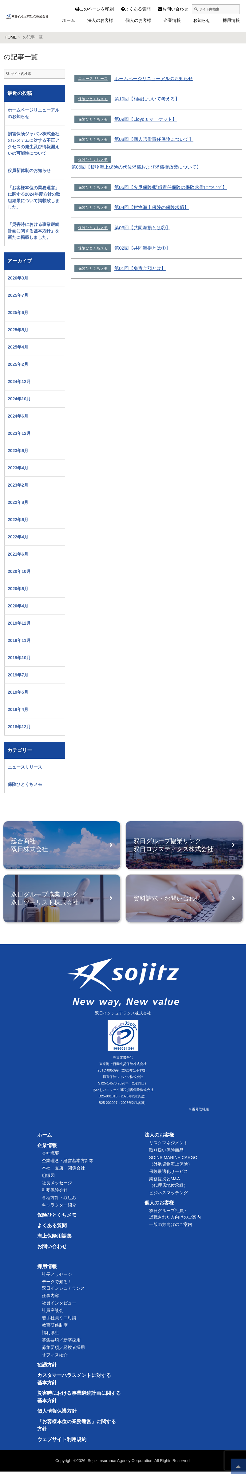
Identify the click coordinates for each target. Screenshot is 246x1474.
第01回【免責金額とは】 (140, 268)
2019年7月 (18, 674)
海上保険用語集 (54, 1238)
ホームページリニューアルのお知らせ (153, 78)
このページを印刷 (94, 8)
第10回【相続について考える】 (147, 98)
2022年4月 (18, 536)
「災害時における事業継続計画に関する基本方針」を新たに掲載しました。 (33, 231)
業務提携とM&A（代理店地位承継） (168, 1184)
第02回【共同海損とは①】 (142, 248)
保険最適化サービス (168, 1173)
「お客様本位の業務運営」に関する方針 (76, 1427)
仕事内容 (50, 1298)
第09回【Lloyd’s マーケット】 (145, 119)
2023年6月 (18, 450)
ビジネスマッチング (168, 1195)
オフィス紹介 (55, 1357)
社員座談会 (52, 1312)
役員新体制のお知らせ (29, 170)
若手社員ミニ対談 (59, 1320)
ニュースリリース (93, 78)
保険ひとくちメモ (93, 99)
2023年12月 (19, 433)
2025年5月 (18, 329)
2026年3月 (18, 278)
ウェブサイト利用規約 (61, 1441)
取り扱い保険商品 (166, 1152)
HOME (11, 37)
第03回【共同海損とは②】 (142, 227)
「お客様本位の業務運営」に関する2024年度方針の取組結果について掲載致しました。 (34, 197)
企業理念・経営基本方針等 (67, 1163)
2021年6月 (18, 554)
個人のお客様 (138, 20)
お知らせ (201, 20)
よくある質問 (125, 8)
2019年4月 (18, 709)
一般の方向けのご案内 (170, 1226)
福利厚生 (50, 1335)
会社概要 (50, 1155)
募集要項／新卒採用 (61, 1342)
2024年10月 (19, 398)
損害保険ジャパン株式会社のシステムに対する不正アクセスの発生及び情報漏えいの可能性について (33, 143)
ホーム (68, 20)
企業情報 (172, 20)
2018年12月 (19, 726)
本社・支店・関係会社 (63, 1170)
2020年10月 (19, 571)
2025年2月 (18, 364)
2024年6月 (18, 416)
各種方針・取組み (59, 1200)
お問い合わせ (163, 8)
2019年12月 (19, 623)
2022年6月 (18, 519)
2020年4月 (18, 605)
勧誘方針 (47, 1367)
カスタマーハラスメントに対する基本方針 (74, 1381)
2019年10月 (19, 657)
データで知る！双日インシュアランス (63, 1287)
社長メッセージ (57, 1185)
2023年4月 (18, 467)
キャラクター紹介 (59, 1207)
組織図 (48, 1177)
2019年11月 (19, 640)
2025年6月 (18, 312)
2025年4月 (18, 347)
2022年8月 (18, 502)
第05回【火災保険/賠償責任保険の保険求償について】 (170, 187)
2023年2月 (18, 485)
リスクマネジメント (168, 1145)
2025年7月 (18, 295)
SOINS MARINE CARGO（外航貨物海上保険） (173, 1163)
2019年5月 (18, 692)
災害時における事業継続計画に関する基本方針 (79, 1399)
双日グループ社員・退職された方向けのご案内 (175, 1216)
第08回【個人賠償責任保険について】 (153, 139)
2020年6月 (18, 588)
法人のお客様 (100, 20)
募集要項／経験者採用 (63, 1349)
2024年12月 (19, 381)
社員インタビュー (59, 1305)
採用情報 (231, 20)
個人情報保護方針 (57, 1413)
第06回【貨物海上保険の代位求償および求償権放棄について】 (136, 166)
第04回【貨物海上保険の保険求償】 (151, 207)
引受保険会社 (55, 1192)
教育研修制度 (55, 1327)
